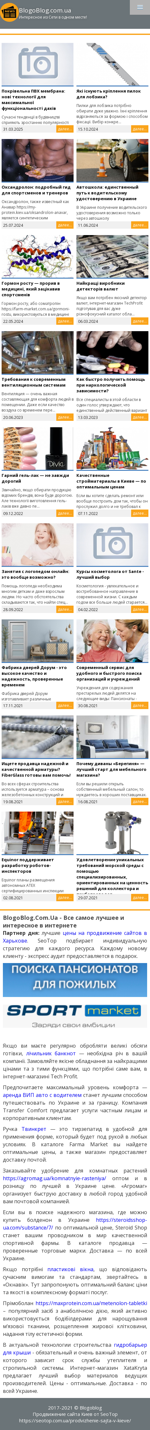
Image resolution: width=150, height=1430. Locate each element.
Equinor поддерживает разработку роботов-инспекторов (28, 865)
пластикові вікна (70, 1269)
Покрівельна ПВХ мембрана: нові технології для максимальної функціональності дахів (33, 99)
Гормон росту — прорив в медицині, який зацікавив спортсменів (31, 289)
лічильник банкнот (51, 1053)
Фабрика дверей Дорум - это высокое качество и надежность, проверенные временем (34, 676)
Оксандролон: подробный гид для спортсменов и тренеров (36, 190)
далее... (65, 129)
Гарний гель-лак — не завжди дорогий (35, 478)
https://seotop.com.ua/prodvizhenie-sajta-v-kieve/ (75, 1420)
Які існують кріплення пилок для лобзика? (108, 94)
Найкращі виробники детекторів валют (100, 286)
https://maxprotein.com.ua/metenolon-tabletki (91, 1303)
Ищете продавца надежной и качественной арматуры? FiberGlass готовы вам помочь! (36, 769)
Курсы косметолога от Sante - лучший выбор (110, 574)
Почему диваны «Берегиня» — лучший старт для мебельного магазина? (111, 769)
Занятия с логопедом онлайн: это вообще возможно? (35, 574)
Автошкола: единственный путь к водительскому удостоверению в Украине (107, 192)
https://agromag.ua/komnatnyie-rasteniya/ (54, 1178)
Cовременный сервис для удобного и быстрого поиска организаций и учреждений (109, 673)
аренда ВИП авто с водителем (42, 1095)
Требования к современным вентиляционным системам (34, 382)
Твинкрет (33, 1128)
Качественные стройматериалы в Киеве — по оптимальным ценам (111, 481)
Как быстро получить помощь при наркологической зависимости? (110, 385)
